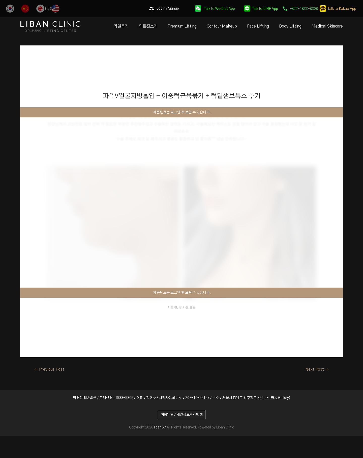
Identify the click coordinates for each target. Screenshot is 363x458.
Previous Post (49, 369)
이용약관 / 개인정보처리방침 (182, 414)
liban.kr (160, 427)
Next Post (317, 369)
